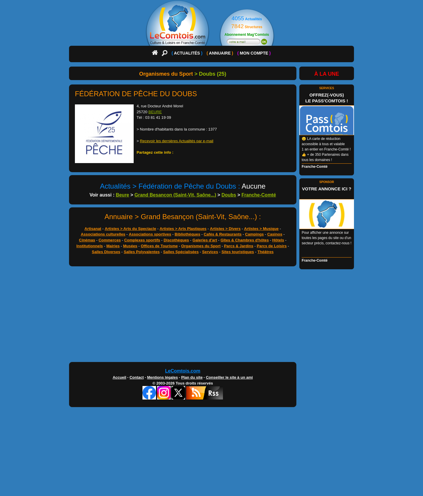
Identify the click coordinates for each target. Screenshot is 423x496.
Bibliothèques (187, 234)
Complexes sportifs (142, 240)
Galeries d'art (204, 240)
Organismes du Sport (201, 246)
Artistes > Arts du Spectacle (130, 228)
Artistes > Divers (225, 228)
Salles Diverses (106, 252)
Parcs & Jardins (239, 246)
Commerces (110, 240)
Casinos (274, 234)
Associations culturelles (103, 234)
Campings (254, 234)
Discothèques (176, 240)
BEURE (155, 112)
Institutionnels (89, 246)
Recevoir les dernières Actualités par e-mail (176, 141)
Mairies (113, 246)
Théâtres (265, 252)
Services (210, 252)
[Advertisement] (211, 316)
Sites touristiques (237, 252)
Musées (130, 246)
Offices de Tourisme (159, 246)
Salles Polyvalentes (142, 252)
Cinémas (87, 240)
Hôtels (278, 240)
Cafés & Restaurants (222, 234)
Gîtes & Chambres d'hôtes (245, 240)
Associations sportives (150, 234)
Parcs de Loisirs (272, 246)
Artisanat (93, 228)
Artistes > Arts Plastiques (183, 228)
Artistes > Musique (261, 228)
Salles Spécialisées (181, 252)
